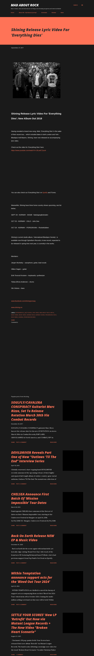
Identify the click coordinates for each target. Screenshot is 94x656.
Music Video (22, 315)
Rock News (14, 317)
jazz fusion (28, 312)
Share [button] (13, 320)
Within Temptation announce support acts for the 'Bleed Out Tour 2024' (31, 577)
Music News (14, 315)
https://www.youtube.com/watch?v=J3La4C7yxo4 (28, 150)
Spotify (44, 192)
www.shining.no (16, 307)
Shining (20, 317)
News (62, 12)
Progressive (49, 315)
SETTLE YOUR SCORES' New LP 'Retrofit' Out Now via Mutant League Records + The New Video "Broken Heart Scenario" (34, 623)
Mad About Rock (25, 5)
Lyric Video (35, 312)
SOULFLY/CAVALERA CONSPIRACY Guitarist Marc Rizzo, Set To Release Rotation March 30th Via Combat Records (32, 411)
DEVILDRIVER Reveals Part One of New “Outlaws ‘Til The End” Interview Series (33, 456)
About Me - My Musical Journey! (28, 12)
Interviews (44, 12)
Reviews (54, 12)
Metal (52, 312)
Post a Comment (21, 442)
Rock (54, 315)
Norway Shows (40, 315)
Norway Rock (31, 315)
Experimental (20, 312)
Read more (53, 442)
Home (12, 12)
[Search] (75, 5)
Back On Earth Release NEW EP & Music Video (32, 538)
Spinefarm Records (29, 317)
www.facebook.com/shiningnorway (23, 301)
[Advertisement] (36, 376)
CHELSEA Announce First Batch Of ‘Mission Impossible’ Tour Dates (30, 498)
